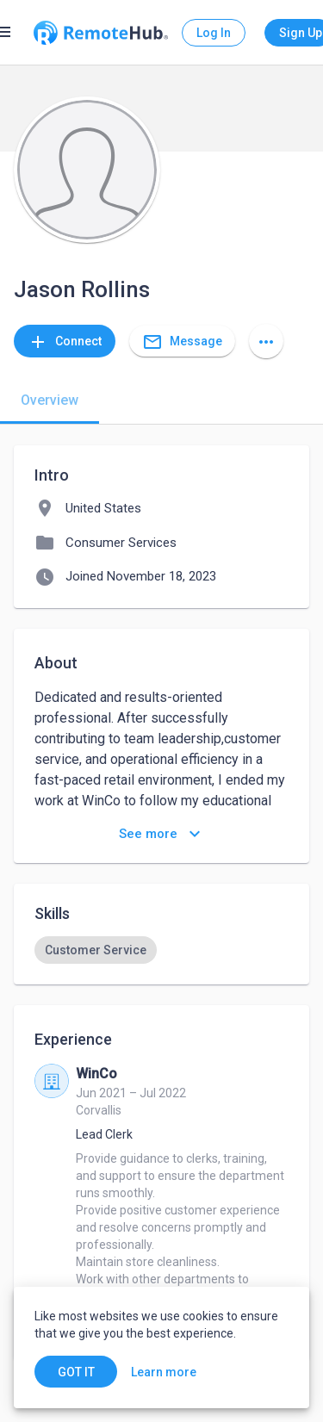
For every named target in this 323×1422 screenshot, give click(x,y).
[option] (95, 950)
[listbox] (161, 950)
